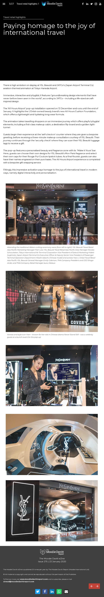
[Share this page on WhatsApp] (59, 591)
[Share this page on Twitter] (37, 591)
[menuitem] (83, 4)
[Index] (4, 4)
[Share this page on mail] (66, 591)
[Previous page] (91, 586)
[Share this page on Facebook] (44, 591)
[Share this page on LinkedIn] (52, 591)
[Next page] (97, 586)
